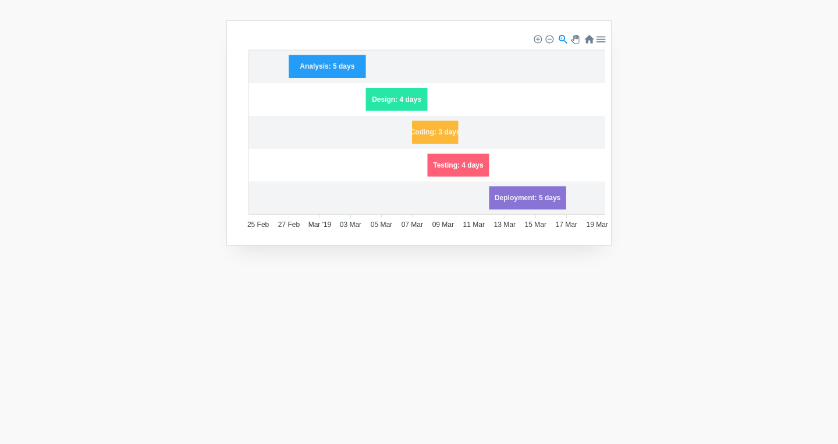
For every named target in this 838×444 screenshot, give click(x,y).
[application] (422, 134)
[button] (537, 38)
